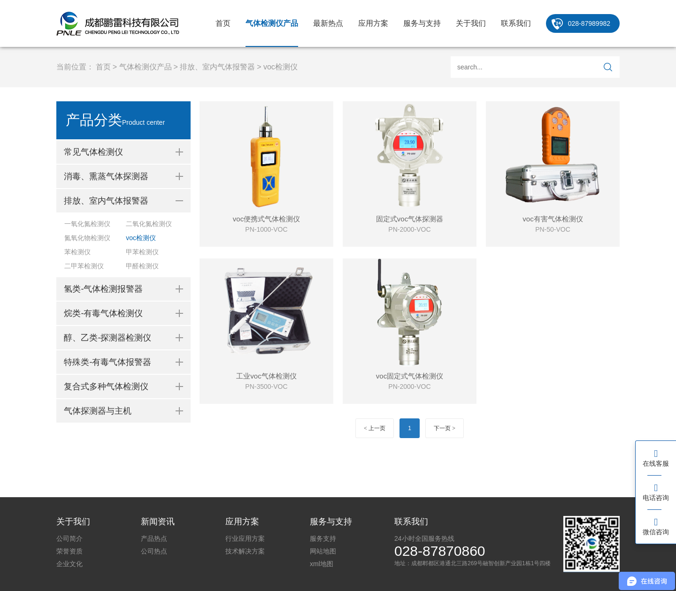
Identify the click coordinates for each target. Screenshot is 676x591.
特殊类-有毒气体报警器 (107, 362)
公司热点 (154, 551)
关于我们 (471, 23)
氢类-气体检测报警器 (103, 289)
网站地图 (323, 551)
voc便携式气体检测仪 (266, 219)
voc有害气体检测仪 (552, 219)
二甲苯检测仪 (84, 266)
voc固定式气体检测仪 (409, 376)
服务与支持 (422, 23)
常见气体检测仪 (93, 152)
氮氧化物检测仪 (87, 238)
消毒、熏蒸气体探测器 (106, 176)
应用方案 (373, 23)
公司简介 (69, 538)
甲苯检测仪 (142, 252)
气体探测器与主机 (97, 411)
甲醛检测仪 (142, 266)
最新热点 (328, 23)
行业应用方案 (245, 538)
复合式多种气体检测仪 (106, 386)
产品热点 (154, 538)
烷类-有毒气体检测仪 (103, 313)
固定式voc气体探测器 (409, 219)
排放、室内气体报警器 (217, 67)
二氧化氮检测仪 (149, 223)
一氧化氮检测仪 (87, 223)
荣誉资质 (69, 551)
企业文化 (69, 564)
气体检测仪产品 (272, 23)
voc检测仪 (280, 67)
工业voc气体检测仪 (266, 376)
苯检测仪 (77, 252)
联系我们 (516, 23)
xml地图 (321, 564)
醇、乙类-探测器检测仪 (107, 337)
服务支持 (323, 538)
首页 (222, 23)
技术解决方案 (245, 551)
